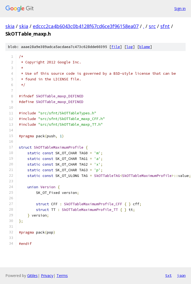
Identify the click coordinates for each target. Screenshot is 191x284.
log (129, 47)
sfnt (165, 26)
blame (144, 47)
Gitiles (32, 275)
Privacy (47, 275)
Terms (62, 275)
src (152, 26)
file (115, 47)
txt (168, 275)
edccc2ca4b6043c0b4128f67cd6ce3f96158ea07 (86, 26)
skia (10, 26)
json (181, 275)
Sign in (180, 8)
